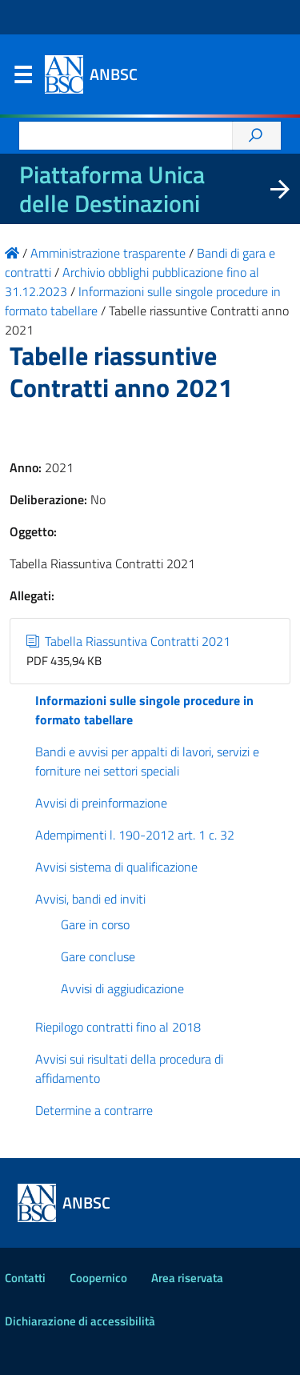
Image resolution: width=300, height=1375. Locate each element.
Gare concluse (98, 956)
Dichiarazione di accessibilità (80, 1321)
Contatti (25, 1278)
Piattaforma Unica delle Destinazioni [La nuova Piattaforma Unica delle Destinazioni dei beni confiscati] (112, 189)
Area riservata (187, 1278)
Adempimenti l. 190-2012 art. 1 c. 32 (134, 834)
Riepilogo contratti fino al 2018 (118, 1026)
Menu (22, 78)
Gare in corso (95, 924)
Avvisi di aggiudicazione (122, 988)
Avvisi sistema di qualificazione (116, 866)
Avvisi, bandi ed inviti (90, 898)
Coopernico (98, 1278)
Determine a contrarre (94, 1110)
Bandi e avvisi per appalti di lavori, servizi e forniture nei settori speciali (147, 761)
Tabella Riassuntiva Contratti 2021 (128, 641)
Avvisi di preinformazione (101, 802)
